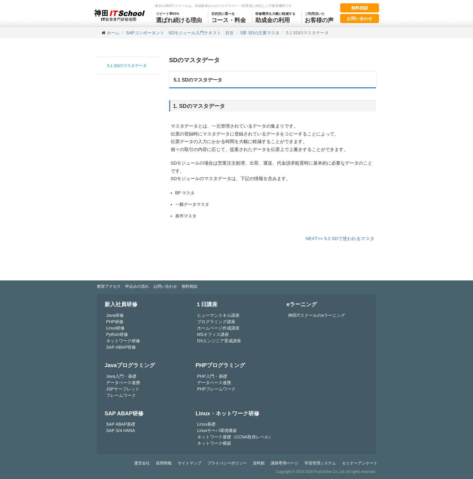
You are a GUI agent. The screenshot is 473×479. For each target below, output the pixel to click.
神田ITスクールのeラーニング (316, 315)
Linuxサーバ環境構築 (217, 430)
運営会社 (142, 463)
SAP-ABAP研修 (121, 347)
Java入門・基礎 (121, 376)
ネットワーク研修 (123, 340)
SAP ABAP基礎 (120, 424)
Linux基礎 (206, 424)
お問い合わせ (359, 18)
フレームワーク (121, 395)
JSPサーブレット (122, 389)
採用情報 (164, 463)
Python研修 (117, 334)
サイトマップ (189, 463)
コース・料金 (228, 17)
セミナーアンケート (359, 463)
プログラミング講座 (216, 321)
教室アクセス (109, 286)
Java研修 (115, 315)
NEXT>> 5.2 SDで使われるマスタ (339, 238)
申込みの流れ (137, 286)
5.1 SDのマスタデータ (127, 65)
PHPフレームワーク (216, 389)
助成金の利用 (275, 17)
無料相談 (359, 7)
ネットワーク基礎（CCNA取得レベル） (235, 436)
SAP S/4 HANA (120, 430)
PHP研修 (114, 321)
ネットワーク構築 (214, 443)
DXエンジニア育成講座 (219, 340)
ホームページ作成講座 (218, 328)
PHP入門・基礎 (212, 376)
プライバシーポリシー (227, 463)
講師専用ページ (284, 463)
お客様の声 (319, 17)
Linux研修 (115, 328)
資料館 (259, 463)
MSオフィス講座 (213, 334)
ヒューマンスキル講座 (218, 315)
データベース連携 (123, 382)
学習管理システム (320, 463)
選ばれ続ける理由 (179, 17)
